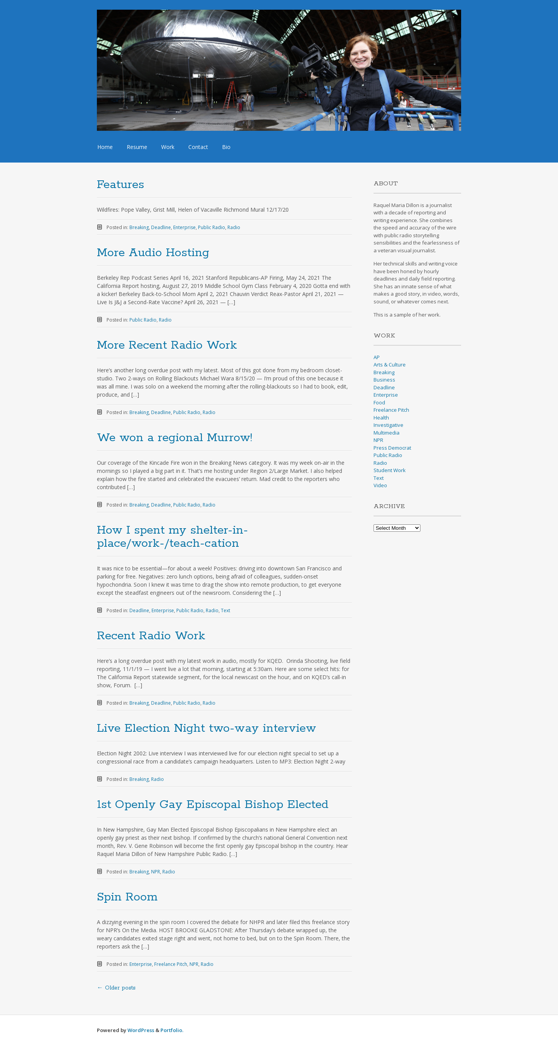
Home (105, 147)
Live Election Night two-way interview (206, 728)
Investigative (388, 424)
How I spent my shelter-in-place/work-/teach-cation (172, 537)
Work (167, 147)
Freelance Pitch (170, 964)
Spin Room (127, 897)
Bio (226, 147)
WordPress (140, 1030)
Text (225, 610)
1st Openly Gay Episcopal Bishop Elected (213, 804)
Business (384, 379)
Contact (198, 147)
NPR (155, 871)
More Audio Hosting (153, 252)
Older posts (116, 987)
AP (377, 357)
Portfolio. (171, 1030)
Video (380, 485)
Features (120, 184)
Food (379, 402)
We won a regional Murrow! (174, 437)
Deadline (161, 227)
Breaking (139, 227)
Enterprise (184, 227)
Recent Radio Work (151, 636)
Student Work (390, 470)
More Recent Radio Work (167, 345)
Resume (137, 147)
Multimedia (387, 432)
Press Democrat (392, 447)
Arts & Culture (390, 364)
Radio (233, 227)
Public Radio (211, 227)
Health (381, 417)
